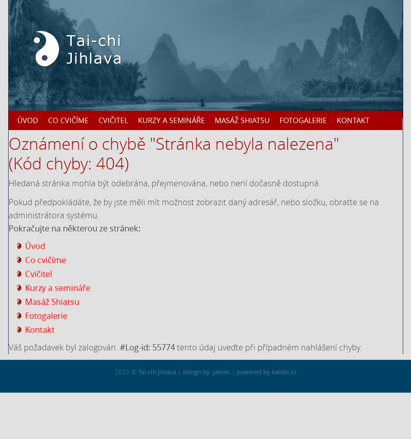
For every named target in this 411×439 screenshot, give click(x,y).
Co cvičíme (68, 120)
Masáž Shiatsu (242, 120)
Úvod (27, 120)
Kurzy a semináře (171, 120)
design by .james (207, 372)
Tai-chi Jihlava (157, 372)
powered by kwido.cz (266, 372)
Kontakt (353, 120)
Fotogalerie (303, 120)
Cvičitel (113, 120)
